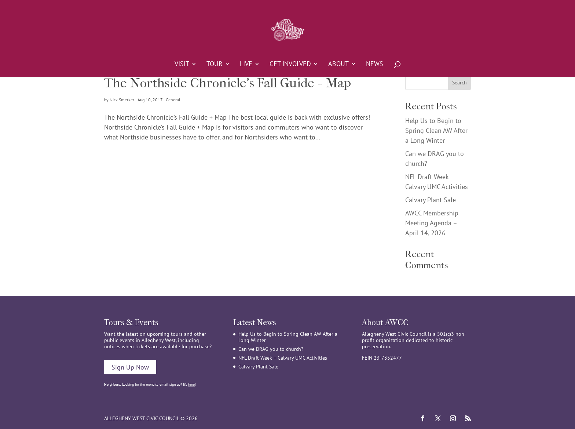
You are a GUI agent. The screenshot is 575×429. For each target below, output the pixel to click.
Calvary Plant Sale (430, 200)
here (191, 384)
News (374, 64)
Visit (182, 64)
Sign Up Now (130, 367)
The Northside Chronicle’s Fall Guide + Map (227, 83)
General (173, 99)
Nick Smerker (122, 99)
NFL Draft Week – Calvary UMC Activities (282, 358)
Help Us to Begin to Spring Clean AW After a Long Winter (436, 130)
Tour (214, 64)
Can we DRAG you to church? (270, 349)
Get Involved (290, 64)
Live (246, 64)
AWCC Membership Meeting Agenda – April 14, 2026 (431, 223)
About (338, 64)
